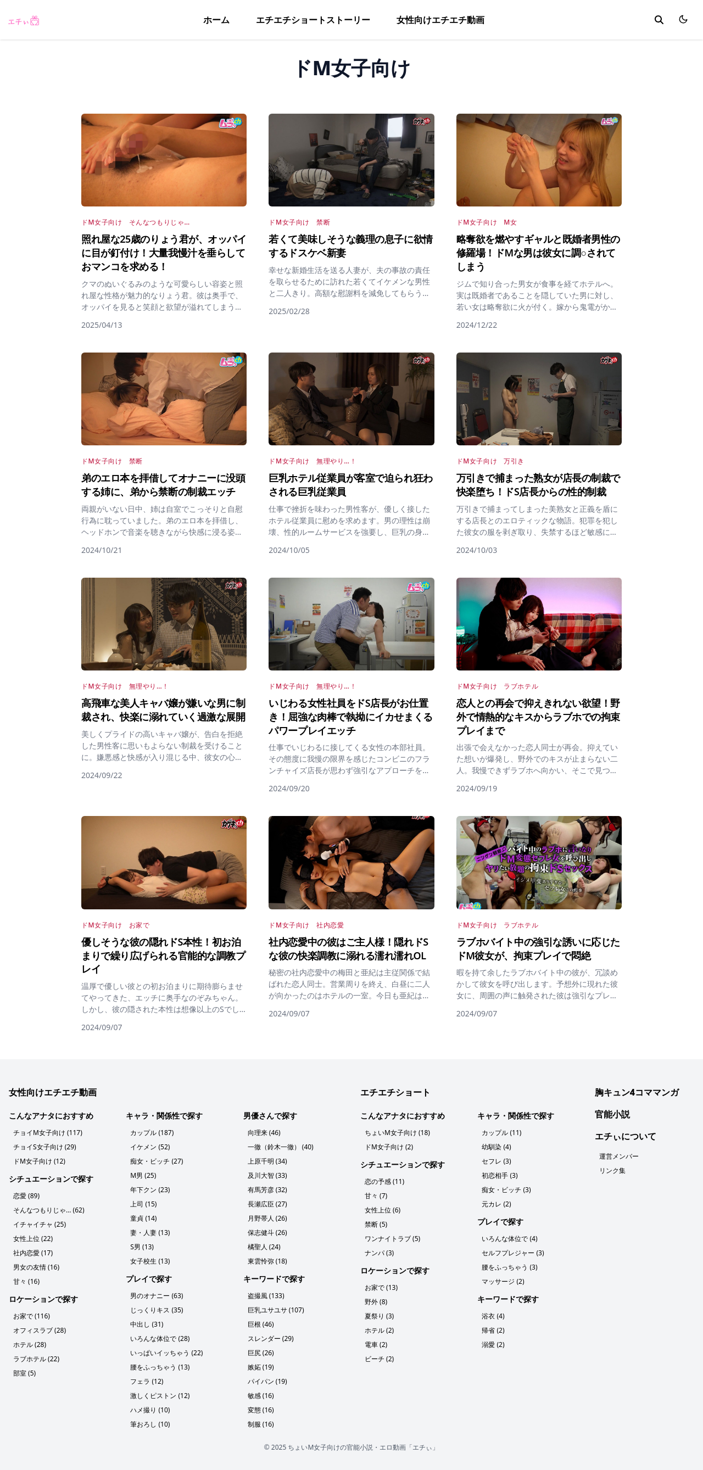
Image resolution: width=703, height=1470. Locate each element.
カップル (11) (501, 1132)
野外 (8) (376, 1301)
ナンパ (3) (379, 1252)
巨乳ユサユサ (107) (276, 1310)
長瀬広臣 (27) (267, 1204)
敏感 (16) (261, 1395)
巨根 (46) (261, 1324)
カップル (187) (152, 1132)
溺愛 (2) (493, 1344)
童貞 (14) (143, 1218)
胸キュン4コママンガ (637, 1092)
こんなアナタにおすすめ (51, 1115)
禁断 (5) (376, 1224)
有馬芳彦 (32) (267, 1189)
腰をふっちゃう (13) (159, 1367)
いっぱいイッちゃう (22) (166, 1352)
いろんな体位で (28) (159, 1338)
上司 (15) (143, 1204)
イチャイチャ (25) (39, 1224)
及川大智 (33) (267, 1175)
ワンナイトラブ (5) (392, 1238)
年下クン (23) (150, 1189)
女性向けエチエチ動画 (440, 20)
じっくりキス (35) (156, 1310)
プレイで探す (149, 1278)
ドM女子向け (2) (389, 1147)
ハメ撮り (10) (150, 1410)
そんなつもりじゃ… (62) (49, 1210)
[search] (659, 19)
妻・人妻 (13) (150, 1232)
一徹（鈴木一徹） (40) (281, 1147)
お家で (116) (31, 1316)
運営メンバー (619, 1156)
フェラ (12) (146, 1381)
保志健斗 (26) (267, 1232)
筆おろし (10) (150, 1424)
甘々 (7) (376, 1195)
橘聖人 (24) (264, 1246)
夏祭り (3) (379, 1316)
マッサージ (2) (503, 1281)
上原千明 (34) (267, 1161)
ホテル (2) (379, 1330)
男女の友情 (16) (36, 1267)
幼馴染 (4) (496, 1147)
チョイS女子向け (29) (44, 1147)
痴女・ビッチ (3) (506, 1189)
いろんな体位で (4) (509, 1238)
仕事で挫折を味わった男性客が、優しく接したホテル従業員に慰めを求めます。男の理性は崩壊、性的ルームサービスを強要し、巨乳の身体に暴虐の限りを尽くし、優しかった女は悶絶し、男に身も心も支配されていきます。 (349, 532)
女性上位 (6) (382, 1210)
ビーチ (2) (379, 1358)
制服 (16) (261, 1424)
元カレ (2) (496, 1204)
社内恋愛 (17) (33, 1252)
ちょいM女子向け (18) (397, 1132)
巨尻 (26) (261, 1352)
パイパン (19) (267, 1381)
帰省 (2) (493, 1330)
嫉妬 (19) (261, 1367)
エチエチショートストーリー (313, 20)
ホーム (216, 20)
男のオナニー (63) (156, 1295)
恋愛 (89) (26, 1195)
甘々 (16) (26, 1281)
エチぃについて (625, 1136)
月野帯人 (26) (267, 1218)
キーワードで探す (274, 1278)
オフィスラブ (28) (39, 1330)
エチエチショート (395, 1092)
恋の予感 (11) (384, 1181)
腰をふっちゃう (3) (509, 1267)
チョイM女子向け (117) (47, 1132)
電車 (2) (376, 1344)
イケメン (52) (150, 1147)
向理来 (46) (264, 1132)
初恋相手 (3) (499, 1175)
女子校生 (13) (150, 1261)
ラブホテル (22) (36, 1358)
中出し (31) (146, 1324)
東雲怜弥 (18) (267, 1261)
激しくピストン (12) (159, 1395)
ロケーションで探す (43, 1299)
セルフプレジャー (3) (513, 1252)
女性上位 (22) (33, 1238)
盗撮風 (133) (266, 1295)
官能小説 (612, 1114)
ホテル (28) (29, 1344)
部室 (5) (24, 1373)
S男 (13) (142, 1246)
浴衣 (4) (493, 1316)
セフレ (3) (496, 1161)
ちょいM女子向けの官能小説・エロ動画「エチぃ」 (363, 1447)
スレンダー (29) (271, 1338)
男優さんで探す (270, 1115)
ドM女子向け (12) (39, 1161)
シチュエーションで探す (51, 1178)
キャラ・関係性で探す (164, 1115)
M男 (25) (143, 1175)
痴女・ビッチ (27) (156, 1161)
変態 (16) (261, 1410)
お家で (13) (381, 1287)
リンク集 (612, 1170)
